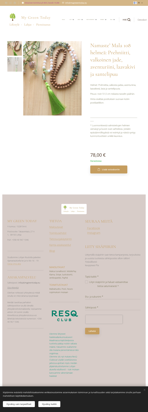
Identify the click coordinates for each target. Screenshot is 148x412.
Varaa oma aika (14, 263)
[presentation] (104, 319)
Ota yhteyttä (13, 287)
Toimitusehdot (57, 233)
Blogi (52, 251)
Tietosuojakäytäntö (60, 239)
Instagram (93, 233)
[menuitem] (72, 19)
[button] (114, 19)
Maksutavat (56, 227)
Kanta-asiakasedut (60, 245)
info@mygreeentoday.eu (76, 2)
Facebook (93, 228)
